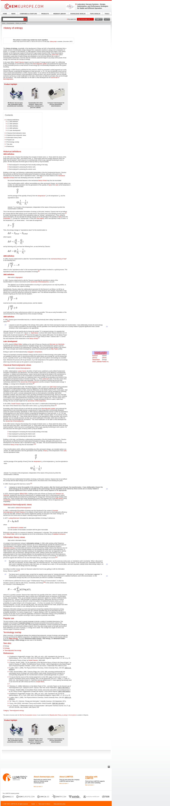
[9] (55, 405)
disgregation (19, 277)
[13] (19, 570)
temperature (41, 196)
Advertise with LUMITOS (91, 777)
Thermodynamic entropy (16, 710)
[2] (65, 213)
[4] (7, 321)
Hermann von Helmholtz (57, 344)
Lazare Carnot (22, 371)
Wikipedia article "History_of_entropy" (58, 715)
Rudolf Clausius (19, 62)
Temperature (96, 359)
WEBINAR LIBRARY (59, 14)
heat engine (40, 218)
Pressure (95, 355)
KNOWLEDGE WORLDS (78, 14)
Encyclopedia (10, 23)
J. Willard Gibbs (9, 534)
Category (6, 710)
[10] (35, 444)
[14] (44, 582)
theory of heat (42, 180)
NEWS (13, 14)
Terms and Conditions (44, 804)
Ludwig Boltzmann (14, 518)
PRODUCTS (45, 14)
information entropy (9, 548)
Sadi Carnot (34, 333)
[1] (41, 177)
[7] (38, 338)
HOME (5, 14)
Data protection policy (59, 804)
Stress (95, 357)
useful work (55, 54)
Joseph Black (40, 681)
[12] (56, 557)
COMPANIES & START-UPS (28, 14)
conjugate (30, 352)
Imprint (33, 804)
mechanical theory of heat (58, 259)
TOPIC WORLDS (95, 14)
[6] (25, 334)
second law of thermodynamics (39, 282)
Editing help (53, 41)
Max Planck (54, 349)
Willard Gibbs (18, 344)
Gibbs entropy (13, 638)
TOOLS (107, 14)
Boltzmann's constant (17, 527)
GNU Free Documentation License (28, 715)
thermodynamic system (40, 64)
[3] (38, 271)
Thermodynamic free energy (12, 650)
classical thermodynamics (23, 368)
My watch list (72, 19)
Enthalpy (7, 648)
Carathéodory (7, 500)
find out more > (38, 786)
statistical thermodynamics (23, 507)
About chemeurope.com (44, 777)
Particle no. (105, 361)
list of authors (72, 715)
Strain (104, 357)
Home (3, 23)
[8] (33, 383)
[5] (8, 321)
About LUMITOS (66, 777)
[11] (31, 483)
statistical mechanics (59, 534)
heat (49, 185)
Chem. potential (97, 361)
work (57, 185)
